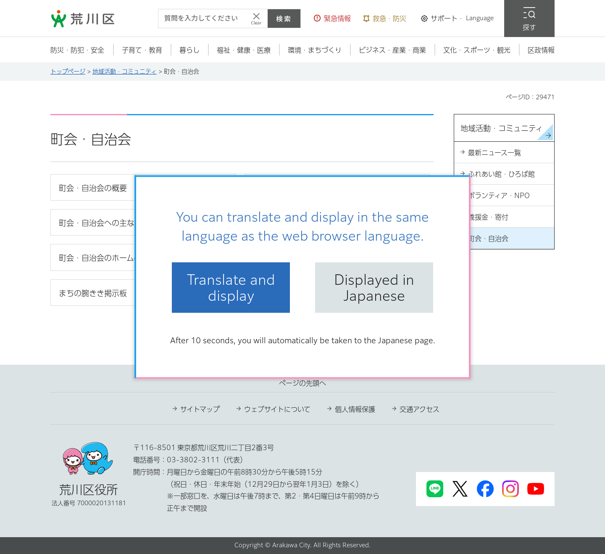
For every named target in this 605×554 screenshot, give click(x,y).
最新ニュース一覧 (494, 152)
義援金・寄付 (488, 217)
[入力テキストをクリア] (256, 18)
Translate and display (231, 287)
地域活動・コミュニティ (124, 71)
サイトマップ (200, 409)
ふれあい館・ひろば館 (501, 174)
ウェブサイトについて (277, 409)
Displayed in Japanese (374, 287)
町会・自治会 (488, 238)
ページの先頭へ (302, 383)
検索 (284, 18)
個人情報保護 (355, 409)
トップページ (67, 71)
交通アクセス (419, 409)
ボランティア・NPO (499, 195)
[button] (332, 18)
